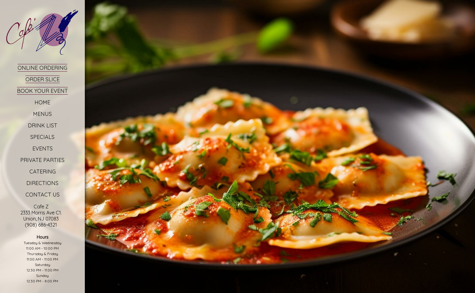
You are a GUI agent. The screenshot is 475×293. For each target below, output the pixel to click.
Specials (42, 136)
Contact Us (42, 194)
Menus (42, 113)
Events (42, 148)
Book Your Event (42, 90)
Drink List (42, 125)
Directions (42, 183)
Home (42, 102)
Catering (42, 171)
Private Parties (42, 160)
